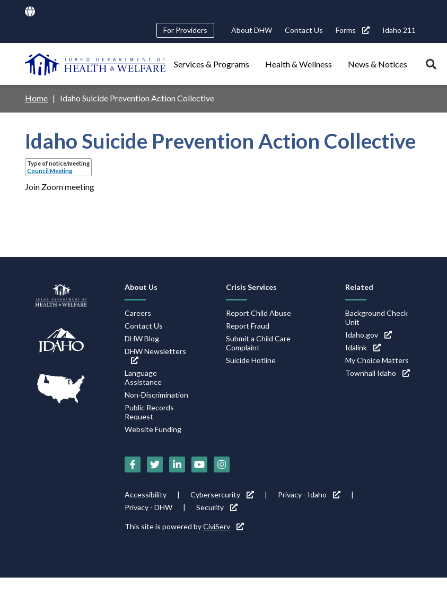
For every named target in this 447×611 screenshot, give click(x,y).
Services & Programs (211, 64)
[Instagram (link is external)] (222, 464)
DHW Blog (142, 338)
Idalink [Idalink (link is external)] (363, 347)
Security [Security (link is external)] (217, 507)
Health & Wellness (298, 64)
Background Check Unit (376, 317)
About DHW (251, 30)
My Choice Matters (377, 360)
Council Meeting (49, 170)
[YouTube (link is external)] (199, 464)
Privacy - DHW (148, 507)
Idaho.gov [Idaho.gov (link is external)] (368, 334)
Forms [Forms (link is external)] (353, 30)
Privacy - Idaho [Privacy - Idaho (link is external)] (309, 494)
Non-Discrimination (156, 394)
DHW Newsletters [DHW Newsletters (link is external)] (155, 355)
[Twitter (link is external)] (155, 464)
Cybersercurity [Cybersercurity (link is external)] (222, 494)
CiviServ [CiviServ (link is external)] (223, 526)
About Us (141, 286)
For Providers (185, 30)
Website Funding (153, 429)
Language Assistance (143, 377)
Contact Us (304, 30)
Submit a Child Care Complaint (258, 343)
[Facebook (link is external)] (133, 464)
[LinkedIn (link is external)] (177, 464)
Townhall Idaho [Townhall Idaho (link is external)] (377, 372)
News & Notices (377, 64)
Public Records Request (149, 412)
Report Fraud (247, 325)
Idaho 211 (399, 30)
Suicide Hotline (251, 360)
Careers (138, 312)
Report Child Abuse (258, 312)
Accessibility (145, 494)
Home (36, 98)
